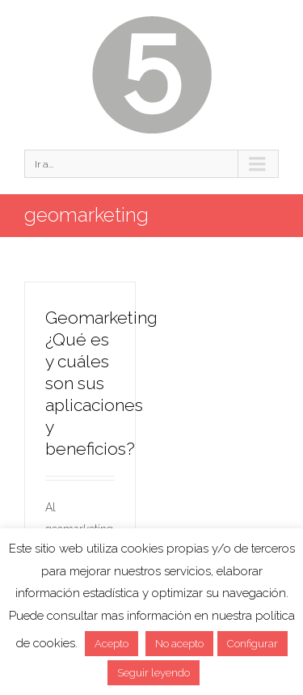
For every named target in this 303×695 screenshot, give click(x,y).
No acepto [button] (179, 644)
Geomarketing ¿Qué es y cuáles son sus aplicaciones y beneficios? (101, 383)
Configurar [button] (252, 644)
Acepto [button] (111, 644)
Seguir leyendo (153, 673)
